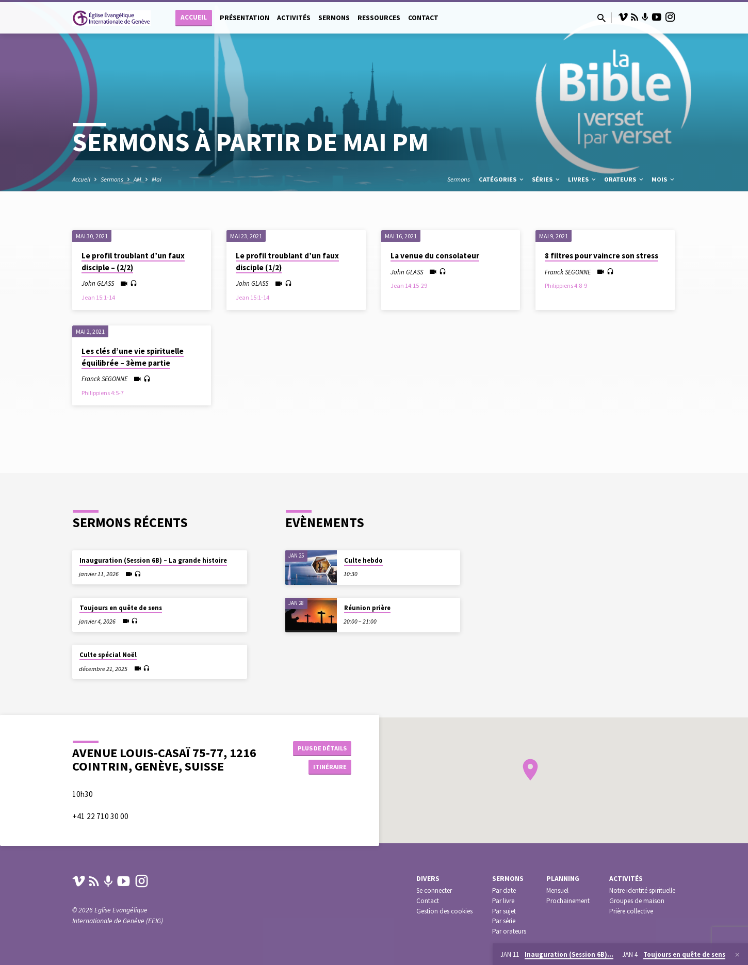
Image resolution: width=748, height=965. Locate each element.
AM (137, 179)
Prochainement (568, 900)
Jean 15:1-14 (98, 297)
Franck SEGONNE (568, 272)
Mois (664, 179)
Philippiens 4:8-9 (566, 285)
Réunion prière (367, 595)
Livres (582, 179)
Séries (546, 179)
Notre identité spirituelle (642, 890)
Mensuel (557, 890)
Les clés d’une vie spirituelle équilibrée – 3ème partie (133, 357)
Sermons (334, 17)
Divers (428, 878)
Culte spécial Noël (108, 641)
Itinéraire (325, 760)
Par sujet (504, 911)
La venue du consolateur (435, 255)
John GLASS (98, 283)
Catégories (502, 179)
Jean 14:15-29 (409, 285)
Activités (294, 17)
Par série (503, 921)
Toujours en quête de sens (120, 594)
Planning (562, 878)
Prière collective (631, 911)
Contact (423, 17)
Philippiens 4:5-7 (103, 393)
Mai (156, 179)
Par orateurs (509, 931)
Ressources (378, 17)
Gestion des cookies (444, 911)
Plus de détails (319, 740)
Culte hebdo (363, 547)
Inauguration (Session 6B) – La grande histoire (153, 547)
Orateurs (624, 179)
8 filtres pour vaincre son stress (601, 255)
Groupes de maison (636, 900)
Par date (504, 890)
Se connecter (434, 890)
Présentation (244, 17)
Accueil (194, 17)
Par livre (503, 900)
